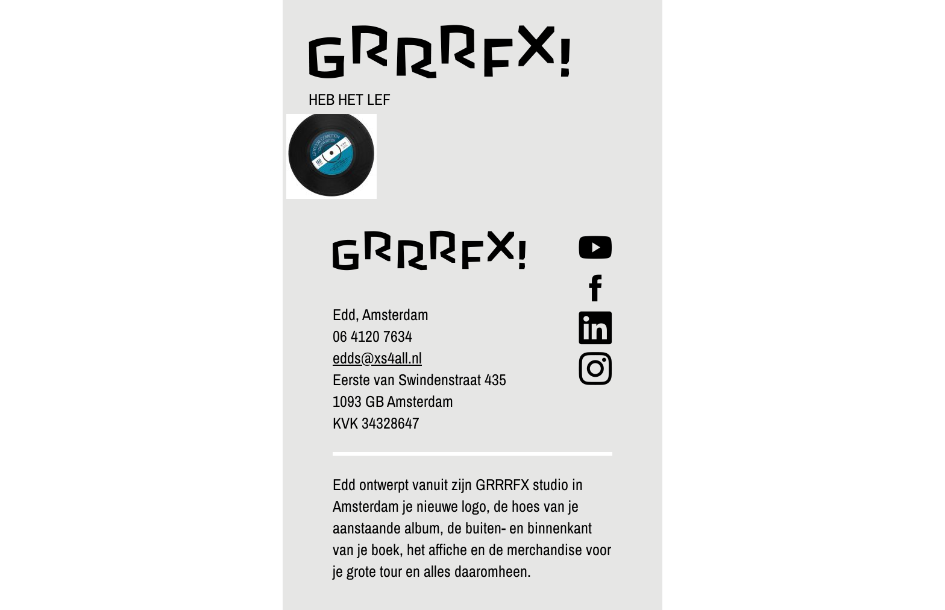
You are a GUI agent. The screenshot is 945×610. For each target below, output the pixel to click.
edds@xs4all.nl (377, 357)
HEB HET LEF (350, 99)
